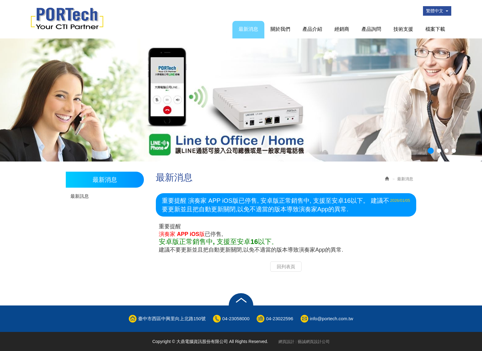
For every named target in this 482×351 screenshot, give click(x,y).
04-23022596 (279, 318)
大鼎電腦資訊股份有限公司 (67, 18)
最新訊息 (79, 196)
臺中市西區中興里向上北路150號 (172, 318)
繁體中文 (437, 10)
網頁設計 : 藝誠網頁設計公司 (304, 341)
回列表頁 (286, 266)
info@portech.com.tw (331, 318)
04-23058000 (235, 318)
